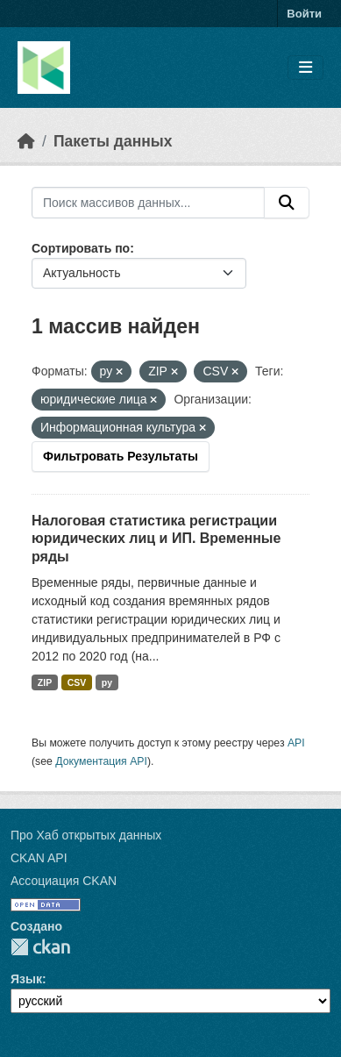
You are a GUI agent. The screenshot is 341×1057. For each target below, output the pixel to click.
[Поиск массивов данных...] (148, 202)
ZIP (45, 682)
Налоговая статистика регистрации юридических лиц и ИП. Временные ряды (156, 539)
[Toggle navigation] (305, 68)
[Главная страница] (26, 141)
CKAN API (39, 858)
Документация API (101, 761)
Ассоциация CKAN (64, 881)
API (296, 743)
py (107, 682)
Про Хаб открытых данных (86, 835)
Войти (304, 13)
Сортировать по (81, 248)
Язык (26, 979)
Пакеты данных (113, 141)
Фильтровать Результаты (120, 456)
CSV (77, 682)
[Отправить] (286, 202)
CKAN (40, 947)
